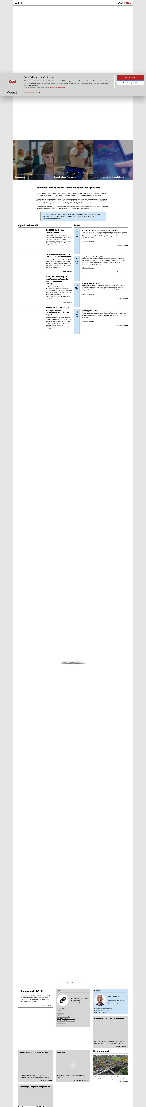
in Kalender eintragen (88, 201)
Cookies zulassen (130, 4)
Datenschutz (72, 1100)
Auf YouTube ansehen (82, 1040)
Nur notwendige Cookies (130, 10)
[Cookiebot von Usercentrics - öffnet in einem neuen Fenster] (12, 19)
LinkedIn (122, 1100)
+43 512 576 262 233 (101, 972)
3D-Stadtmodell (101, 1012)
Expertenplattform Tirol (63, 977)
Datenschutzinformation (57, 15)
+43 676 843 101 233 (102, 970)
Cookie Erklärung (82, 1100)
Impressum (65, 1100)
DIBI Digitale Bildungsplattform (66, 979)
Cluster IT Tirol (61, 969)
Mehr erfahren (67, 209)
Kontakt (27, 1100)
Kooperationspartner (36, 1100)
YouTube (126, 1100)
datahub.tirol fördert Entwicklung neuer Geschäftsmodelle (117, 979)
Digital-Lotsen (61, 975)
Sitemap (58, 1100)
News (58, 985)
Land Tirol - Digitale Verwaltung (66, 981)
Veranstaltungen (61, 983)
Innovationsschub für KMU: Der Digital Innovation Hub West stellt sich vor (48, 1013)
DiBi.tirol (46, 1100)
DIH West (59, 971)
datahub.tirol (60, 973)
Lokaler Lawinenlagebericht (73, 623)
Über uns (20, 1100)
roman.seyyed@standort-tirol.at (103, 969)
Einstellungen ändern (30, 20)
